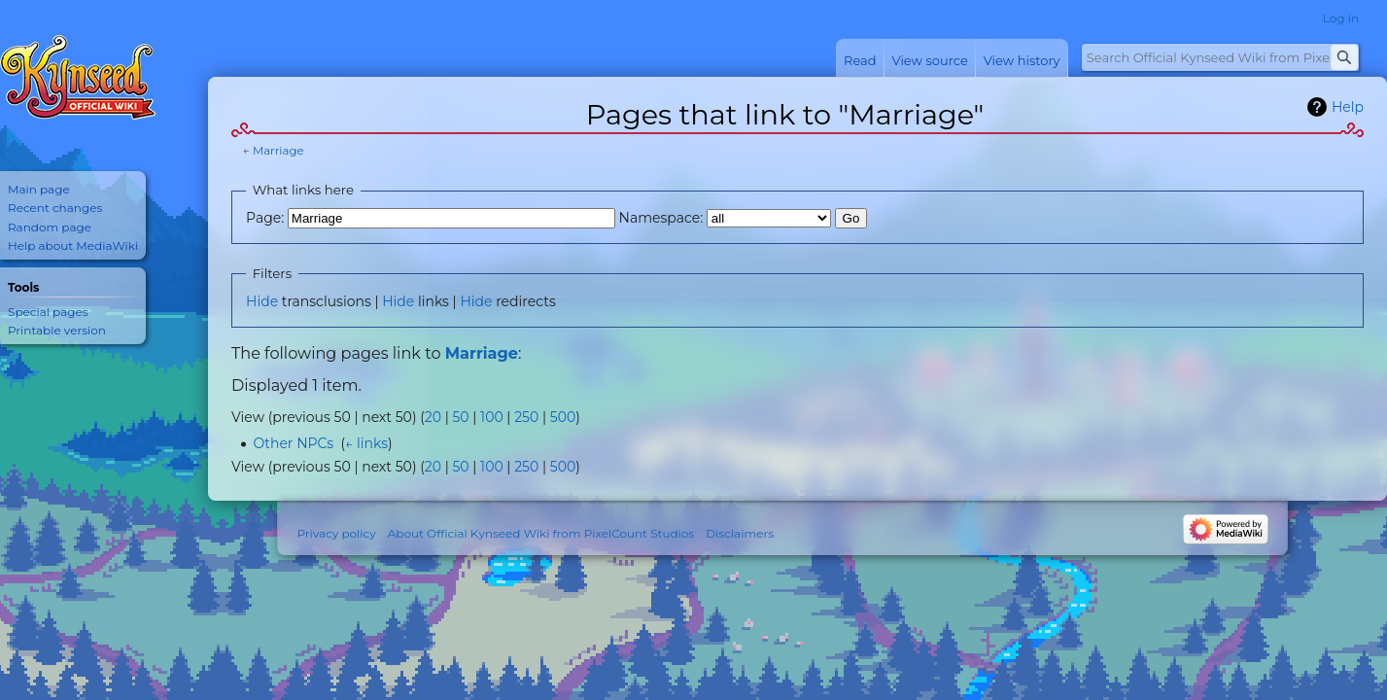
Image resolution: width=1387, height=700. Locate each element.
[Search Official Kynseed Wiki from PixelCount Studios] (1220, 57)
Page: (265, 218)
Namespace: (661, 218)
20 (433, 417)
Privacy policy (335, 533)
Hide (262, 301)
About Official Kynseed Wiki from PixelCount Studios (541, 533)
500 (562, 417)
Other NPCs (293, 443)
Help (1348, 107)
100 (491, 417)
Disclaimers (740, 533)
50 (460, 417)
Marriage (278, 151)
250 (526, 417)
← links (366, 443)
